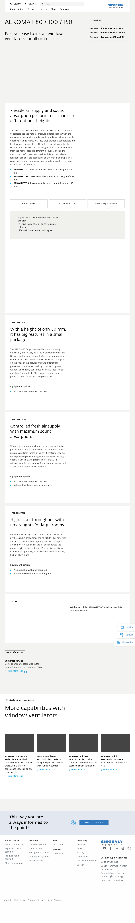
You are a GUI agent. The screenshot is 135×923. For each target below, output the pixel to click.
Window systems (37, 845)
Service (43, 9)
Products (32, 9)
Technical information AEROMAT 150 (110, 37)
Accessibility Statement (53, 900)
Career (80, 865)
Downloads (58, 854)
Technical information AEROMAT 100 (110, 32)
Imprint (7, 900)
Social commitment (87, 861)
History (80, 853)
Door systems (36, 849)
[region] (67, 248)
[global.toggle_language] (15, 4)
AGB (16, 900)
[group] (67, 225)
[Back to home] (115, 6)
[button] (29, 203)
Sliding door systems (39, 853)
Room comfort (17, 9)
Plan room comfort (14, 863)
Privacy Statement (29, 900)
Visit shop (58, 845)
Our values (82, 857)
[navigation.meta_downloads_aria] (31, 4)
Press (79, 849)
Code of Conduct (109, 862)
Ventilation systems (39, 857)
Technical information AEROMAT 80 (110, 28)
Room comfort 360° (15, 845)
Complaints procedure (112, 881)
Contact (81, 845)
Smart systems (36, 861)
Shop (53, 9)
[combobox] (64, 4)
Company (64, 9)
